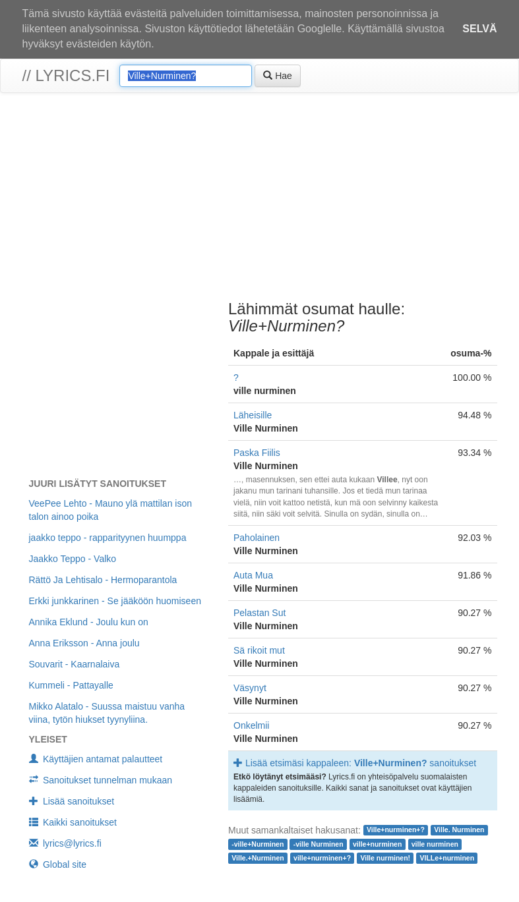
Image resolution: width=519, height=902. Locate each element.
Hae (277, 75)
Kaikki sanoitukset (73, 822)
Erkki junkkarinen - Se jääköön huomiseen (115, 601)
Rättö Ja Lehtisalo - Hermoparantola (103, 580)
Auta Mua (253, 575)
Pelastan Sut (259, 612)
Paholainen (256, 537)
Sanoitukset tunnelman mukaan (101, 780)
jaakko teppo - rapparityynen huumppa (108, 537)
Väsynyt (249, 688)
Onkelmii (251, 725)
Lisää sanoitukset (72, 801)
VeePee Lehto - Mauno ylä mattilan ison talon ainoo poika (111, 510)
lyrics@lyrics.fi (65, 843)
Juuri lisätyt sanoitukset (97, 483)
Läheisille (252, 415)
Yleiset (48, 739)
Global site (58, 864)
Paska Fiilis (256, 452)
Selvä (479, 28)
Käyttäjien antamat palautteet (96, 759)
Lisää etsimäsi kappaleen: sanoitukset (354, 763)
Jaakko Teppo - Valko (73, 558)
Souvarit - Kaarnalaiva (74, 664)
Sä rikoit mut (259, 650)
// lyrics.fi (66, 75)
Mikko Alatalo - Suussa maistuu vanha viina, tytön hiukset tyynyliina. (107, 713)
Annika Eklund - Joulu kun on (88, 622)
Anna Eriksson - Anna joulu (84, 643)
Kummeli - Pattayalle (71, 685)
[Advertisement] (259, 198)
